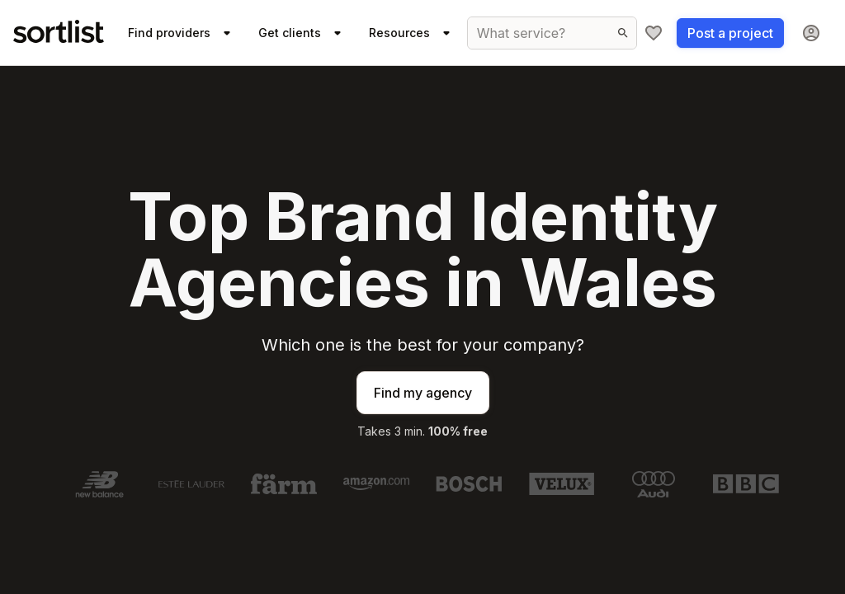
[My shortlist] (653, 33)
